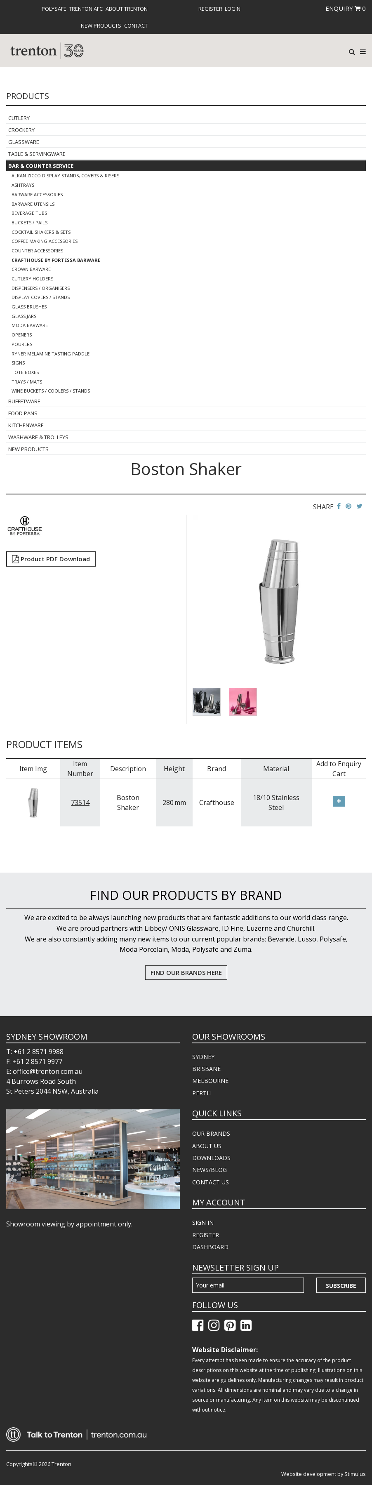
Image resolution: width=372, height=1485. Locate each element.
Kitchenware (26, 425)
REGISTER (205, 1235)
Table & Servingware (37, 154)
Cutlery (19, 118)
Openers (22, 335)
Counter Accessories (37, 250)
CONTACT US (210, 1182)
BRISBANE (206, 1069)
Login (232, 8)
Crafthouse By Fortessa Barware (56, 260)
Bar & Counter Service (40, 165)
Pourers (22, 344)
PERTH (201, 1093)
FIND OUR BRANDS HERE (186, 972)
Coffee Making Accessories (45, 241)
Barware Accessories (37, 194)
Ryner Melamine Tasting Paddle (50, 354)
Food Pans (23, 413)
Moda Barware (30, 325)
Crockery (21, 130)
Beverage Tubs (29, 213)
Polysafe (54, 8)
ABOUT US (206, 1146)
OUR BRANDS (211, 1133)
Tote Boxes (25, 372)
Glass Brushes (29, 307)
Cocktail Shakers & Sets (41, 232)
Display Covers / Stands (41, 297)
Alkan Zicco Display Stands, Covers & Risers (65, 175)
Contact (136, 25)
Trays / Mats (27, 382)
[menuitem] (54, 8)
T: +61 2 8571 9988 (35, 1051)
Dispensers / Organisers (41, 288)
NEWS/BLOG (209, 1170)
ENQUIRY (345, 8)
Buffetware (24, 401)
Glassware (23, 142)
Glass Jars (24, 316)
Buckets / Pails (29, 222)
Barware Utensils (33, 204)
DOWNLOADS (211, 1158)
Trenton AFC (86, 8)
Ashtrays (23, 185)
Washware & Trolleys (38, 437)
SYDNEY (203, 1057)
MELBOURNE (210, 1081)
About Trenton (127, 8)
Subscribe (341, 1286)
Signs (18, 363)
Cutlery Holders (32, 278)
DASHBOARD (210, 1247)
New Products (101, 25)
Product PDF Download (51, 559)
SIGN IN (203, 1222)
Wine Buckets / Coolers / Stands (51, 391)
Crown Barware (31, 269)
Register (210, 8)
